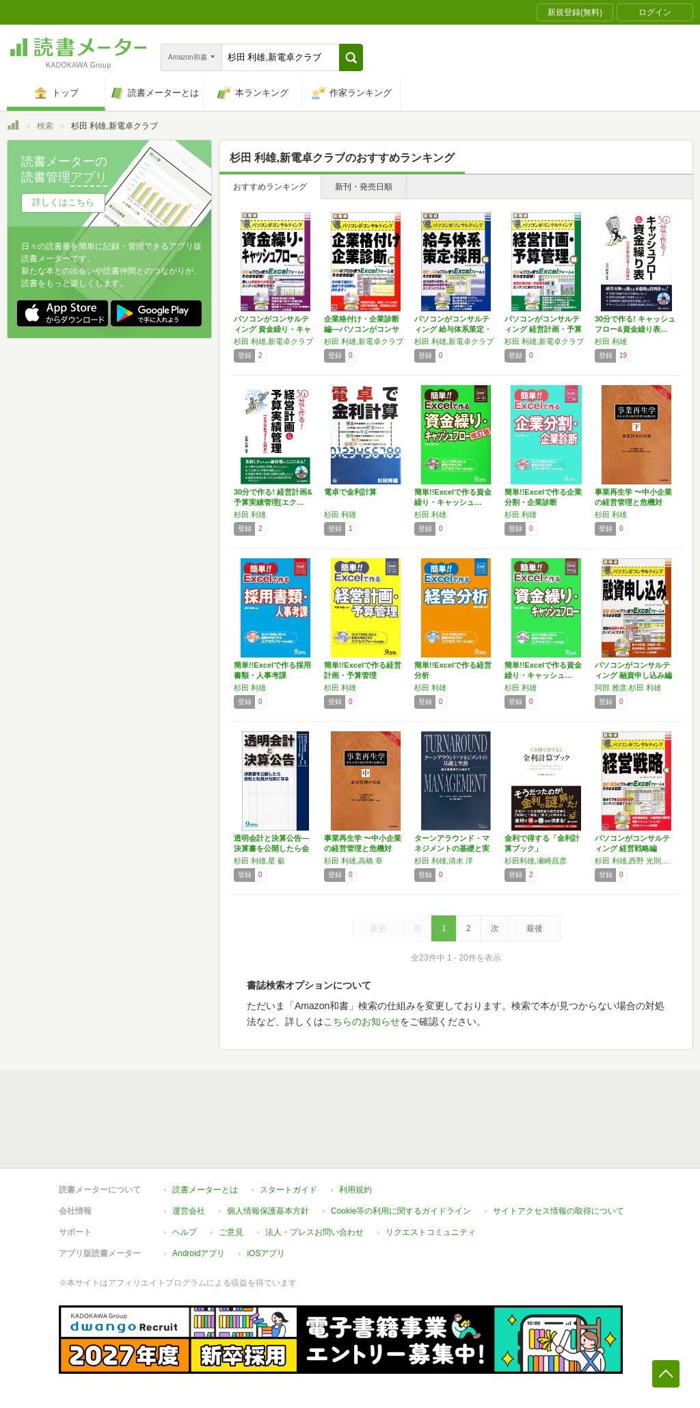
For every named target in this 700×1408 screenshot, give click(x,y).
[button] (351, 57)
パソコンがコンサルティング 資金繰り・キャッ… (272, 329)
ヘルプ (184, 1232)
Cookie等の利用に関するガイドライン (401, 1211)
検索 (45, 126)
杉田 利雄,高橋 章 (353, 861)
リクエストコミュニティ (431, 1232)
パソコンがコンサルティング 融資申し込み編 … (633, 675)
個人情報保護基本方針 (268, 1211)
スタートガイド (288, 1190)
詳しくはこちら (63, 202)
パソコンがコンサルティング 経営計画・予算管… (543, 329)
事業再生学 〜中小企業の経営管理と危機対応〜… (633, 502)
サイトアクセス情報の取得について (558, 1211)
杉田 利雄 (611, 341)
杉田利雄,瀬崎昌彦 (535, 861)
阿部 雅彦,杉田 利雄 (628, 687)
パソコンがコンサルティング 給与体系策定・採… (453, 329)
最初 (378, 928)
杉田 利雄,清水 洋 (443, 861)
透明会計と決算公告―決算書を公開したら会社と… (271, 848)
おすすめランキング (270, 187)
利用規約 (355, 1190)
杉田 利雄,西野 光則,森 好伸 (636, 861)
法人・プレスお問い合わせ (314, 1232)
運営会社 (188, 1211)
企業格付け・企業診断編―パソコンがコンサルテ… (361, 329)
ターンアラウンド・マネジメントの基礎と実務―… (451, 848)
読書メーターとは (205, 1190)
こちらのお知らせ (361, 1021)
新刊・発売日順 (363, 187)
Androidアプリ (198, 1253)
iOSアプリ (266, 1253)
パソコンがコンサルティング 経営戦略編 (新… (632, 848)
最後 (534, 928)
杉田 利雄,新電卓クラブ (273, 341)
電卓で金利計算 (350, 492)
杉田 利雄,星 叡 (259, 861)
